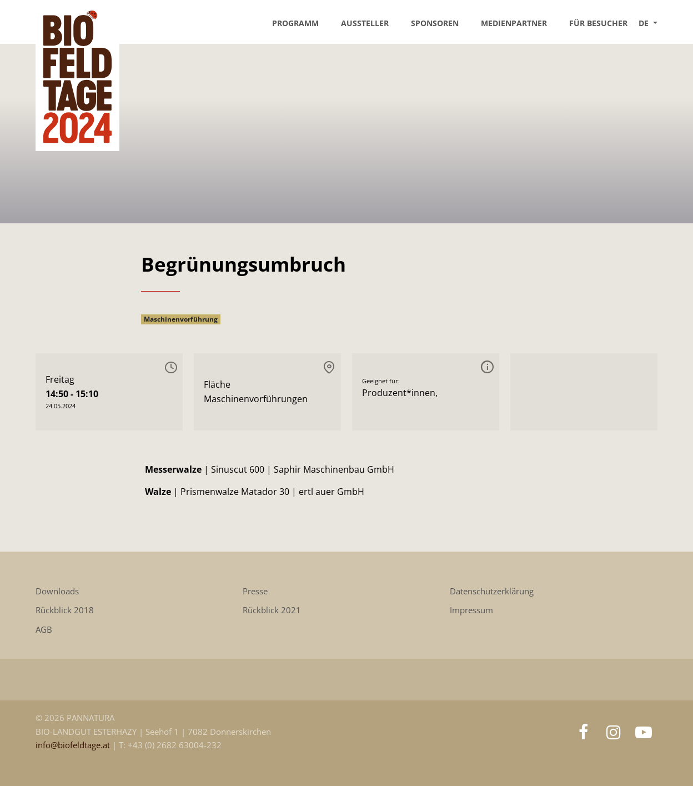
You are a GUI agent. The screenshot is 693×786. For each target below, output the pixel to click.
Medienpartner (514, 23)
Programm (295, 23)
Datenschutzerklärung (492, 591)
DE (645, 23)
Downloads (57, 591)
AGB (44, 629)
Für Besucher (598, 23)
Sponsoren (435, 23)
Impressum (471, 610)
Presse (255, 591)
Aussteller (365, 23)
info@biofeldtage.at (74, 745)
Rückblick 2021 (272, 610)
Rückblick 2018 (65, 610)
